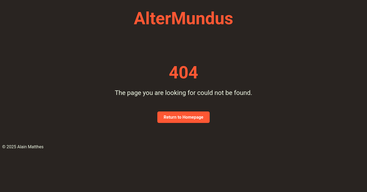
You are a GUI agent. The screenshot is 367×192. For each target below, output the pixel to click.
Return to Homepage (183, 117)
